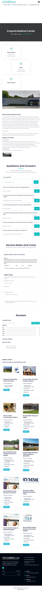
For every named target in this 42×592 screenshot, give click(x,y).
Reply (37, 191)
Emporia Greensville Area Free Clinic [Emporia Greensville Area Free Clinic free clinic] (10, 380)
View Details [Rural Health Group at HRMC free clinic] (26, 431)
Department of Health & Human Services (31, 564)
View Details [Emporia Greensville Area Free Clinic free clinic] (6, 389)
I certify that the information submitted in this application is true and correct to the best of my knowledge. (21, 302)
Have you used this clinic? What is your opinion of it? (15, 230)
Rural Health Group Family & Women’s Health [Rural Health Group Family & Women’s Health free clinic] (9, 453)
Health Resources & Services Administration (29, 562)
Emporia (19, 34)
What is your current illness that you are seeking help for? (16, 187)
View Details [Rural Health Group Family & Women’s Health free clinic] (6, 469)
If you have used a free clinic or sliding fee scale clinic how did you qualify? (20, 196)
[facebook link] (3, 568)
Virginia (15, 34)
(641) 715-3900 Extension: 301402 (21, 4)
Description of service (8, 292)
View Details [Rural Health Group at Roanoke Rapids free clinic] (6, 543)
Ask (36, 182)
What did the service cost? (9, 280)
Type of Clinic (6, 286)
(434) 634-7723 (21, 69)
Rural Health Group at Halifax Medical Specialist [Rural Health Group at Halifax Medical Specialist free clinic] (30, 454)
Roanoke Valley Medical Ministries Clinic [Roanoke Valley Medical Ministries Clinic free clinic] (29, 492)
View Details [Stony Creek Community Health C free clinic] (6, 429)
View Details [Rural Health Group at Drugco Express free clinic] (26, 395)
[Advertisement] (21, 15)
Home (12, 34)
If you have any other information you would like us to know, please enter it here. (20, 213)
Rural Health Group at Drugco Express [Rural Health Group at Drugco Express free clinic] (30, 380)
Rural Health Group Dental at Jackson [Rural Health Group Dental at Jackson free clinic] (9, 492)
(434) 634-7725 (20, 71)
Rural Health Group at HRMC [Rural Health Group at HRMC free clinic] (30, 416)
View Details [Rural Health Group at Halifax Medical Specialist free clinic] (26, 470)
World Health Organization (29, 559)
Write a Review (35, 323)
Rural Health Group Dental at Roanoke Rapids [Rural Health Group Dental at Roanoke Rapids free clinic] (29, 529)
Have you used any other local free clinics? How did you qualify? (18, 222)
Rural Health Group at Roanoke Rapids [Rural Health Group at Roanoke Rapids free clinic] (10, 528)
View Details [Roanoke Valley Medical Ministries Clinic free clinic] (26, 504)
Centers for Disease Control (29, 557)
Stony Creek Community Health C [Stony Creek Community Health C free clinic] (10, 416)
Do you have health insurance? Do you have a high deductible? (17, 204)
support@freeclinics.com (35, 4)
